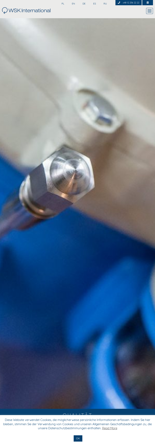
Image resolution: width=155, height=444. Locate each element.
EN (73, 3)
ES (94, 3)
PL (62, 3)
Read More (109, 428)
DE (84, 3)
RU (105, 3)
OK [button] (78, 438)
